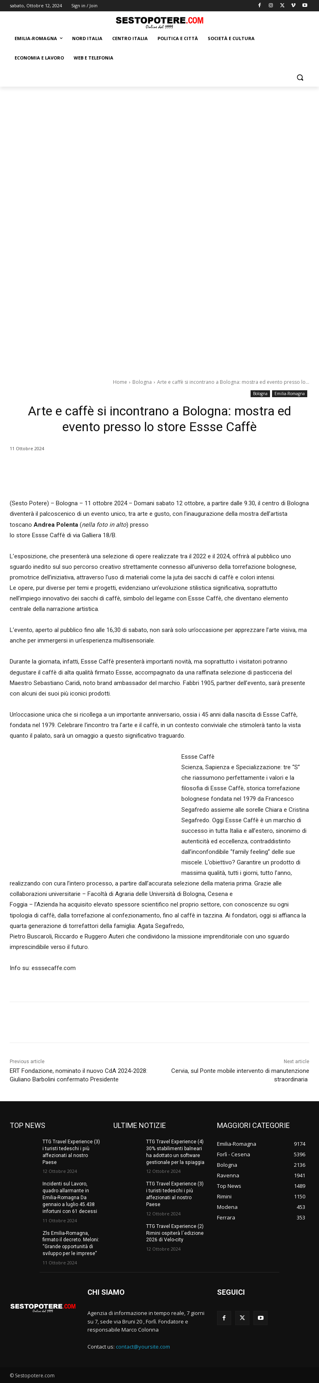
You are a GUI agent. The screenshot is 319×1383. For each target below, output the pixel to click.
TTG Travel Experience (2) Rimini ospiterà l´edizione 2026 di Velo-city (174, 1233)
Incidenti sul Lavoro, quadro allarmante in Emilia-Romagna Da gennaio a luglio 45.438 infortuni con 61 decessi (70, 1197)
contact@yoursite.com (143, 1346)
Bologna (142, 382)
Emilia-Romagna (289, 393)
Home (120, 382)
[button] (299, 77)
